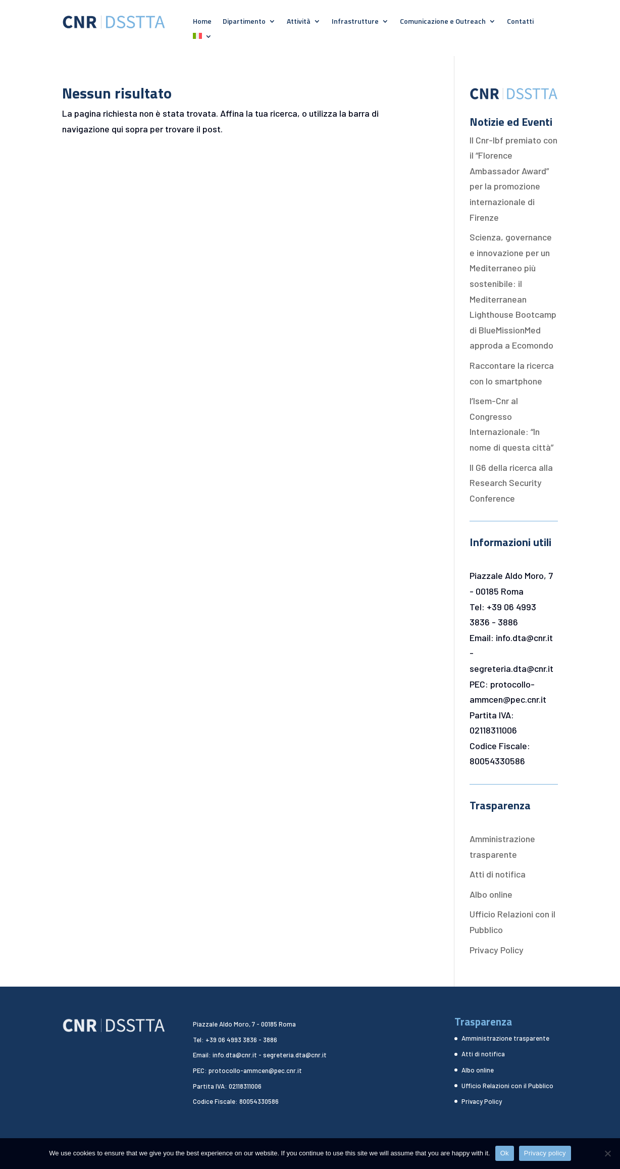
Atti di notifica (498, 874)
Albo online (491, 894)
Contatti (520, 22)
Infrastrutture (355, 22)
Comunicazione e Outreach (443, 22)
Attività (299, 22)
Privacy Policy (497, 949)
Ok (504, 1153)
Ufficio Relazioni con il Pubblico (507, 1086)
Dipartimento (244, 22)
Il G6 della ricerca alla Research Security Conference (511, 483)
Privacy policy (545, 1153)
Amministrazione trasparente (505, 1038)
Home (202, 22)
